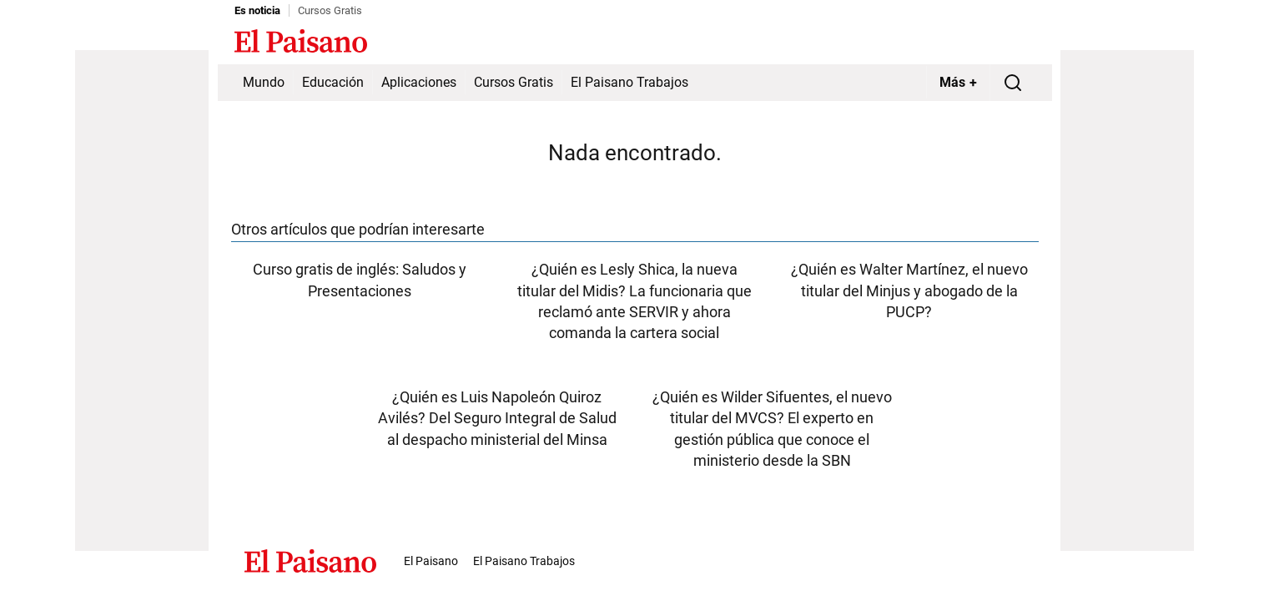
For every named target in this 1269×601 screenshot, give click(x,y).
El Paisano (431, 561)
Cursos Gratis (330, 10)
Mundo (264, 82)
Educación (333, 82)
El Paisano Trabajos (629, 82)
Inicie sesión (1002, 42)
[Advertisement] (142, 300)
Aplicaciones (418, 82)
